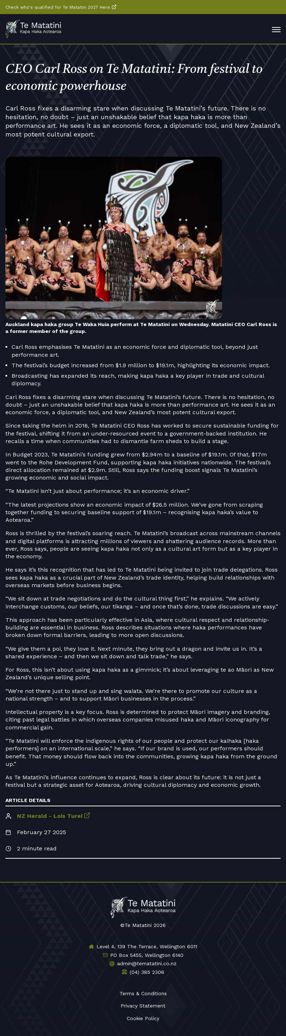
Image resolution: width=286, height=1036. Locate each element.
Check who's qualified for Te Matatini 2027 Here (57, 7)
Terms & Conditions (143, 993)
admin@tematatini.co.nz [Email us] (147, 963)
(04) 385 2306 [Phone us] (147, 972)
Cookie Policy (143, 1018)
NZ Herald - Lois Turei (49, 815)
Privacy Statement (143, 1006)
